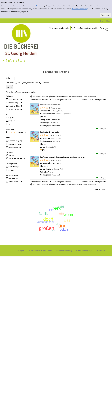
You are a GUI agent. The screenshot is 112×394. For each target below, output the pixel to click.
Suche (8, 78)
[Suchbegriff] (60, 78)
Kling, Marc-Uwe (14, 99)
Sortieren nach (35, 99)
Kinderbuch (12, 167)
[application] (65, 28)
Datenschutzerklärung (80, 9)
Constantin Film (14, 144)
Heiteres (11, 178)
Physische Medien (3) (17, 158)
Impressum (101, 250)
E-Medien (45, 83)
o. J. (9, 117)
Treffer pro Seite (100, 99)
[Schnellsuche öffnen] (107, 29)
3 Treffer (84, 99)
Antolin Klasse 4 (14, 182)
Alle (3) (11, 155)
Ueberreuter (13, 147)
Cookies (39, 6)
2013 (10, 124)
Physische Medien (31, 83)
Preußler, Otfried (14, 106)
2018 (10, 121)
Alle (19, 83)
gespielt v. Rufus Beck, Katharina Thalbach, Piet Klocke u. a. (14, 109)
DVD (10, 170)
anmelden (106, 21)
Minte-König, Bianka (14, 103)
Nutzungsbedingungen (84, 250)
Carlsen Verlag (13, 141)
